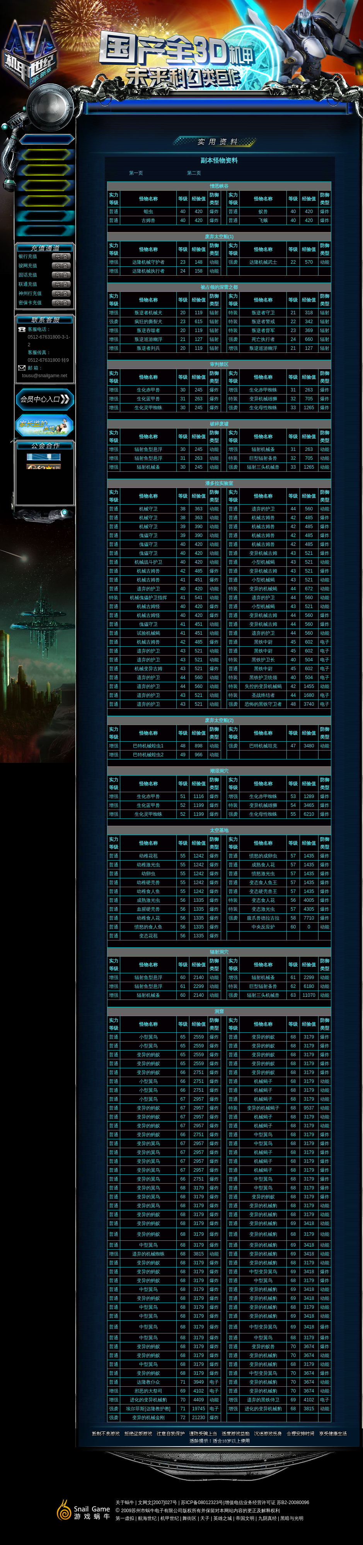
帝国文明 (245, 1518)
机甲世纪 (169, 1518)
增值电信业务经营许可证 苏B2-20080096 (267, 1502)
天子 (205, 1518)
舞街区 (189, 1518)
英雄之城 (222, 1518)
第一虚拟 (125, 1518)
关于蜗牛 (125, 1502)
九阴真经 (267, 1518)
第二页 (194, 173)
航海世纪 (147, 1518)
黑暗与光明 (291, 1518)
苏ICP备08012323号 (201, 1502)
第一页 (136, 173)
